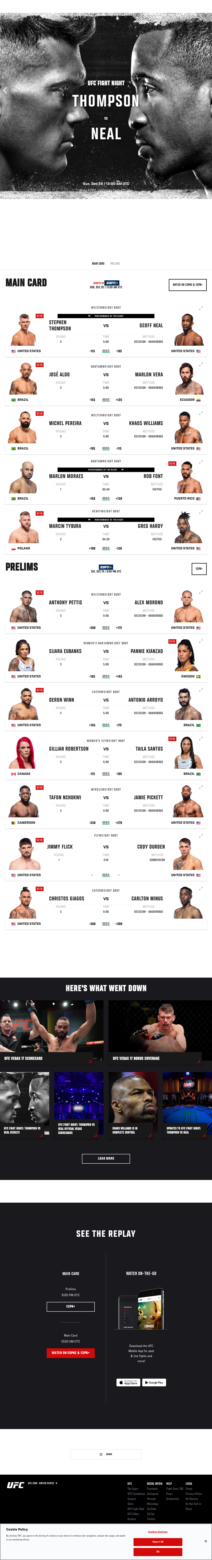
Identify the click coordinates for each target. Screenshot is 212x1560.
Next (205, 90)
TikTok (150, 1514)
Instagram (152, 1494)
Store (131, 1504)
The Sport (133, 1489)
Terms (189, 1489)
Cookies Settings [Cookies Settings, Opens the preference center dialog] (158, 1532)
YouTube (151, 1509)
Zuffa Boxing (172, 14)
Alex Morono (149, 603)
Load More (106, 1159)
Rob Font (153, 477)
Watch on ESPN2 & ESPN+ (188, 285)
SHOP (188, 14)
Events (10, 14)
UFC (130, 1484)
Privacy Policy (194, 1494)
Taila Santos (149, 750)
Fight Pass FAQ (174, 1489)
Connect (137, 14)
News (59, 14)
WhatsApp (152, 1504)
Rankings (27, 14)
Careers (132, 1499)
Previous (6, 90)
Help (169, 1484)
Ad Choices (192, 1499)
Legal (189, 1484)
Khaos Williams (146, 424)
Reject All (158, 1542)
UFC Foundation (136, 1494)
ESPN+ (199, 569)
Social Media (154, 1484)
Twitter (151, 1519)
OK (157, 1552)
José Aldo (59, 375)
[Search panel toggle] (199, 15)
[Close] (206, 1541)
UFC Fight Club (136, 1509)
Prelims (115, 264)
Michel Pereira (65, 424)
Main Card (98, 264)
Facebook (152, 1489)
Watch (152, 14)
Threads (151, 1499)
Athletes (44, 14)
